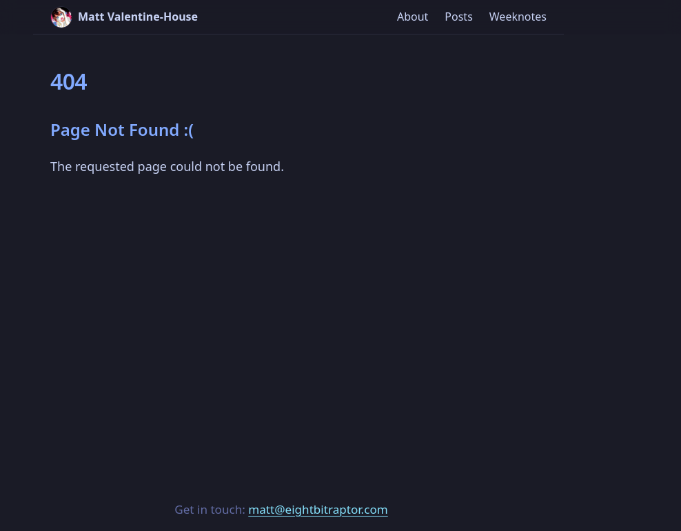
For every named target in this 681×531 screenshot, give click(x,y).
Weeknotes (518, 16)
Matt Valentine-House (124, 17)
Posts (458, 16)
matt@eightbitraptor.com (317, 509)
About (412, 16)
